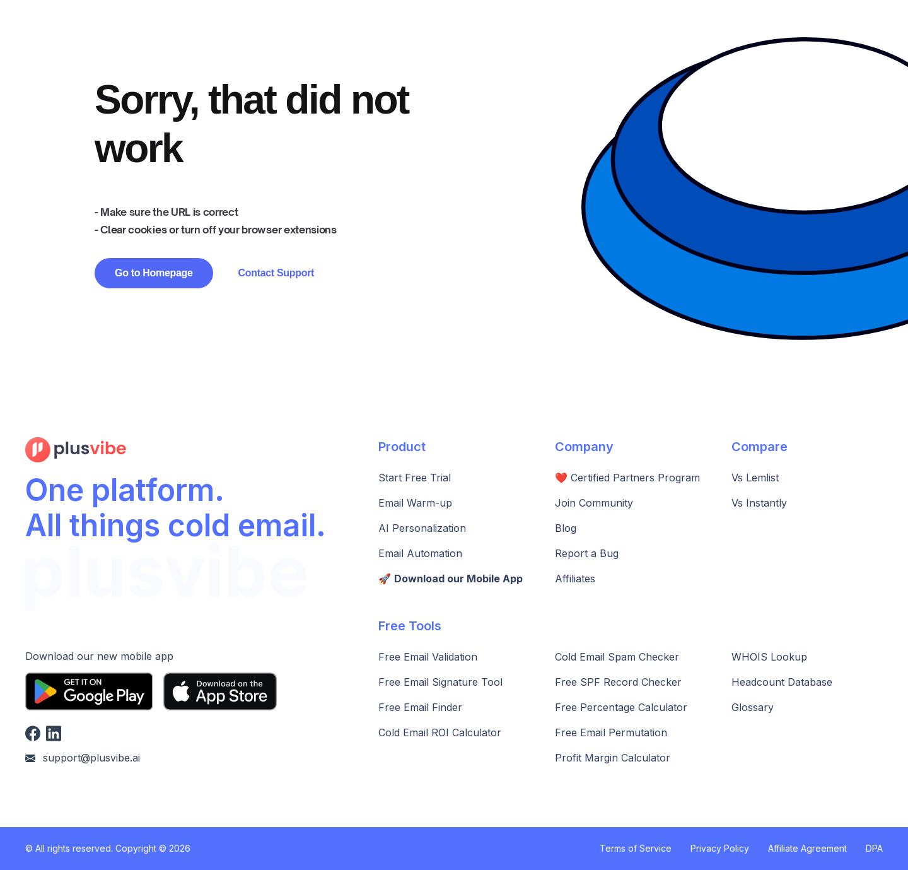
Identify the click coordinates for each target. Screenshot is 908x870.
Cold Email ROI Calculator (439, 732)
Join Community (594, 503)
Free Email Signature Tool (440, 682)
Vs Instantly (759, 503)
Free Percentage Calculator (621, 707)
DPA (874, 848)
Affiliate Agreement (807, 848)
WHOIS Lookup (769, 656)
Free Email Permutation (611, 732)
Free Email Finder (420, 707)
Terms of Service (636, 848)
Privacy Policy (719, 848)
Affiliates (575, 578)
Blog (565, 528)
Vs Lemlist (755, 477)
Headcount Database (781, 682)
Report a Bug (587, 553)
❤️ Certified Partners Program (627, 477)
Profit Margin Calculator (612, 757)
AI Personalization (422, 528)
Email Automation (420, 553)
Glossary (752, 707)
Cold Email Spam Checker (617, 656)
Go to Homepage (154, 272)
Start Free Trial (414, 477)
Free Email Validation (427, 656)
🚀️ (450, 578)
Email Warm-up (415, 503)
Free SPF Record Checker (618, 682)
